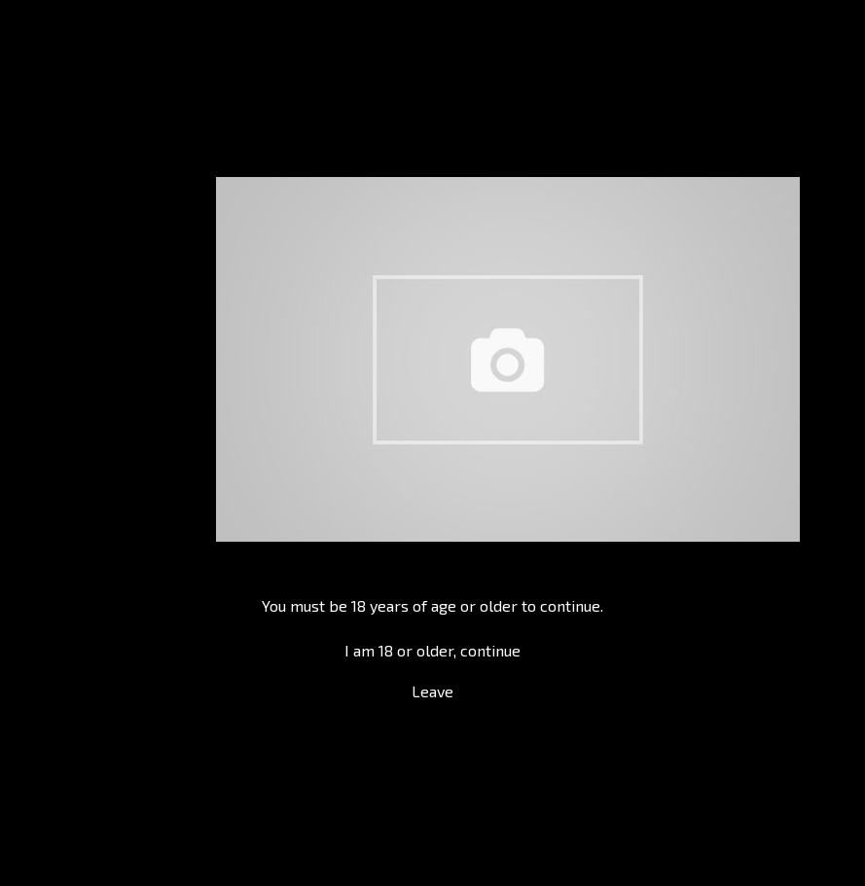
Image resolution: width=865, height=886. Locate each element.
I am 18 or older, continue (432, 650)
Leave (432, 691)
